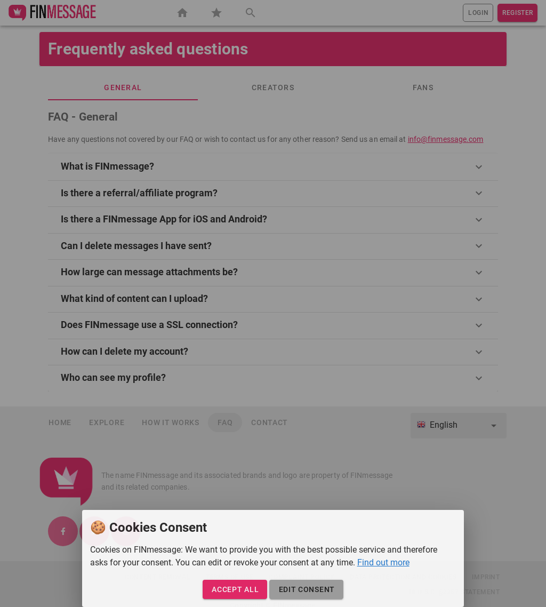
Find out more (383, 562)
